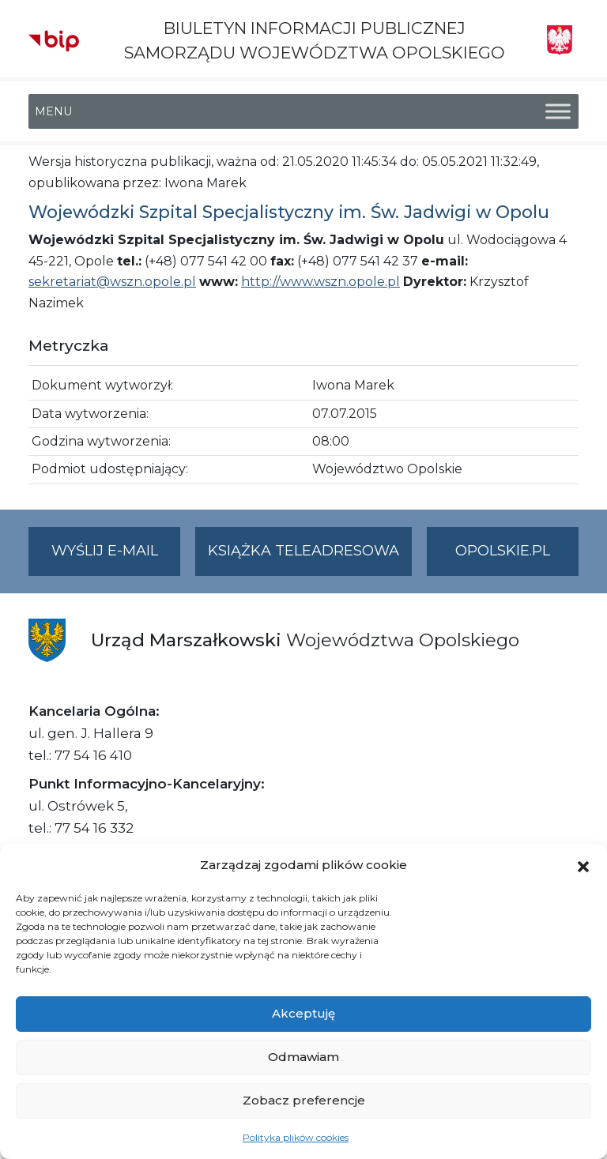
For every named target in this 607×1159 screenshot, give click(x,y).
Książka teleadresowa (303, 550)
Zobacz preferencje (304, 1100)
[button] (583, 865)
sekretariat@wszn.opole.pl (112, 281)
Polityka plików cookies (296, 1137)
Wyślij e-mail (116, 557)
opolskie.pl (502, 550)
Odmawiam (303, 1056)
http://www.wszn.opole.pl (320, 281)
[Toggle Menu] (558, 111)
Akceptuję (303, 1013)
